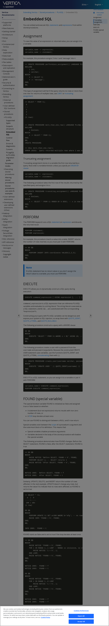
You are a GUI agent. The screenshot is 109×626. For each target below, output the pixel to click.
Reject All (81, 620)
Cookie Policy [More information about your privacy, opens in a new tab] (45, 621)
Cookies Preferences (81, 614)
